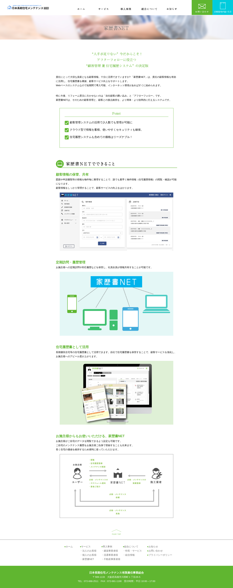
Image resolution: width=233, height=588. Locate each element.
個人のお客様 (89, 555)
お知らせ (153, 546)
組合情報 (130, 555)
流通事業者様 (111, 555)
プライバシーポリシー (160, 555)
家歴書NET (88, 559)
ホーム (69, 546)
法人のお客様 (89, 550)
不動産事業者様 (112, 559)
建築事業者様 (111, 550)
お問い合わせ (156, 550)
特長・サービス (133, 550)
